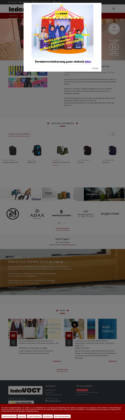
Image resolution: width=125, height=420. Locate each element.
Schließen (95, 68)
